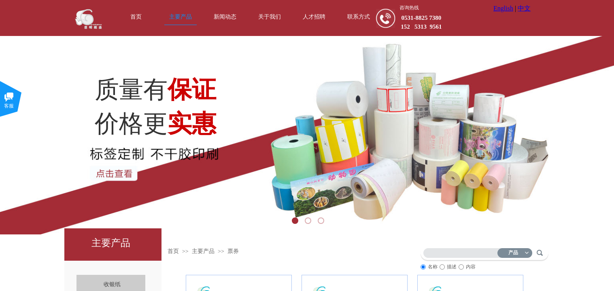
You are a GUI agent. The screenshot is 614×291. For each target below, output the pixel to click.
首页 (173, 251)
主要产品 (203, 251)
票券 (233, 251)
